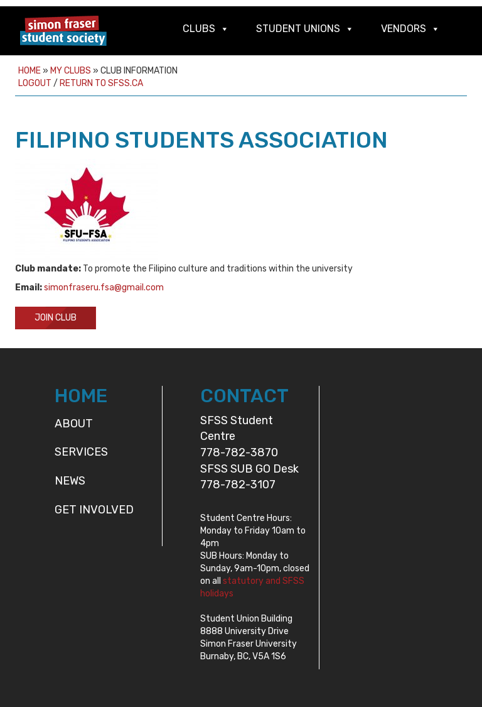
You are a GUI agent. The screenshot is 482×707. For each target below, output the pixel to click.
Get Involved (94, 510)
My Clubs (70, 70)
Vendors (403, 29)
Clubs (199, 29)
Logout (34, 83)
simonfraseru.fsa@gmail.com (104, 287)
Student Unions (298, 29)
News (70, 481)
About (74, 423)
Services (81, 452)
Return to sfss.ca (101, 83)
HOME (81, 396)
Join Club (56, 317)
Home (29, 70)
